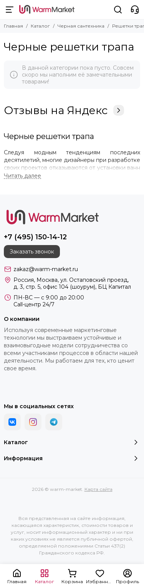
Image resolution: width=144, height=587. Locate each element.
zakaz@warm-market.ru (45, 269)
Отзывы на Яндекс (64, 110)
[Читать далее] (22, 176)
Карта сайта (98, 489)
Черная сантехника (81, 26)
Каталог (40, 26)
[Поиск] (117, 9)
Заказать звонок (32, 251)
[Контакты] (134, 9)
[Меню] (9, 9)
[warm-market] (46, 9)
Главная (13, 26)
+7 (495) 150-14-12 (35, 237)
